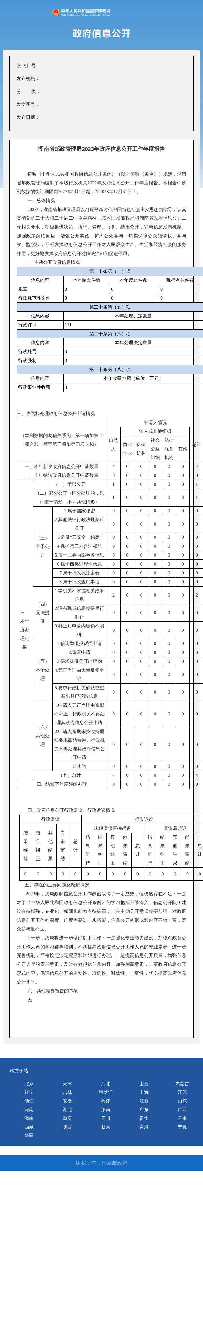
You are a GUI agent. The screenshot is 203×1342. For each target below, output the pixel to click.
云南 (182, 1118)
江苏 (182, 1092)
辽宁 (29, 1092)
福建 (105, 1101)
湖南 (105, 1109)
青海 (144, 1126)
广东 (144, 1109)
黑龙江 (106, 1092)
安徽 (67, 1101)
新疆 (29, 1135)
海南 (29, 1118)
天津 (67, 1083)
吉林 (67, 1092)
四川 (105, 1118)
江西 (144, 1101)
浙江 (29, 1101)
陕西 (67, 1126)
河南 (29, 1109)
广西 (182, 1109)
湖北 (67, 1109)
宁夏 (182, 1126)
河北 (105, 1083)
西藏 (29, 1126)
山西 (144, 1083)
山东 (182, 1101)
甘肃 (105, 1126)
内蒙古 (182, 1083)
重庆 (67, 1118)
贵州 (144, 1118)
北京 (29, 1083)
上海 (144, 1092)
